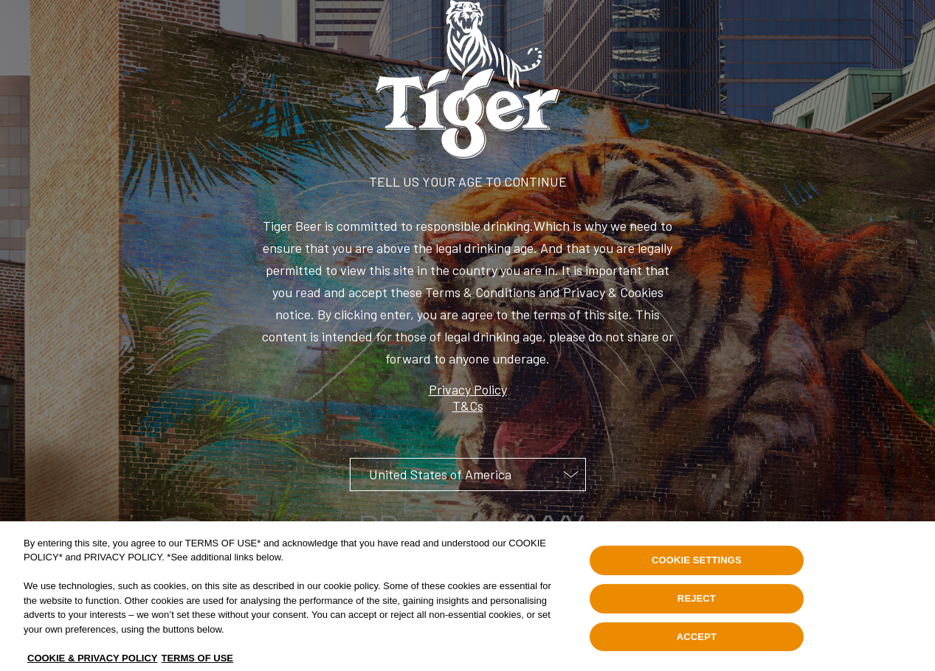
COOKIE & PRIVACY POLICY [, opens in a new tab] (92, 661)
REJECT (696, 602)
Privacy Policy (468, 389)
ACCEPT (697, 640)
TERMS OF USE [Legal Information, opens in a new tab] (198, 661)
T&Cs (467, 405)
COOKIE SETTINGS (697, 563)
